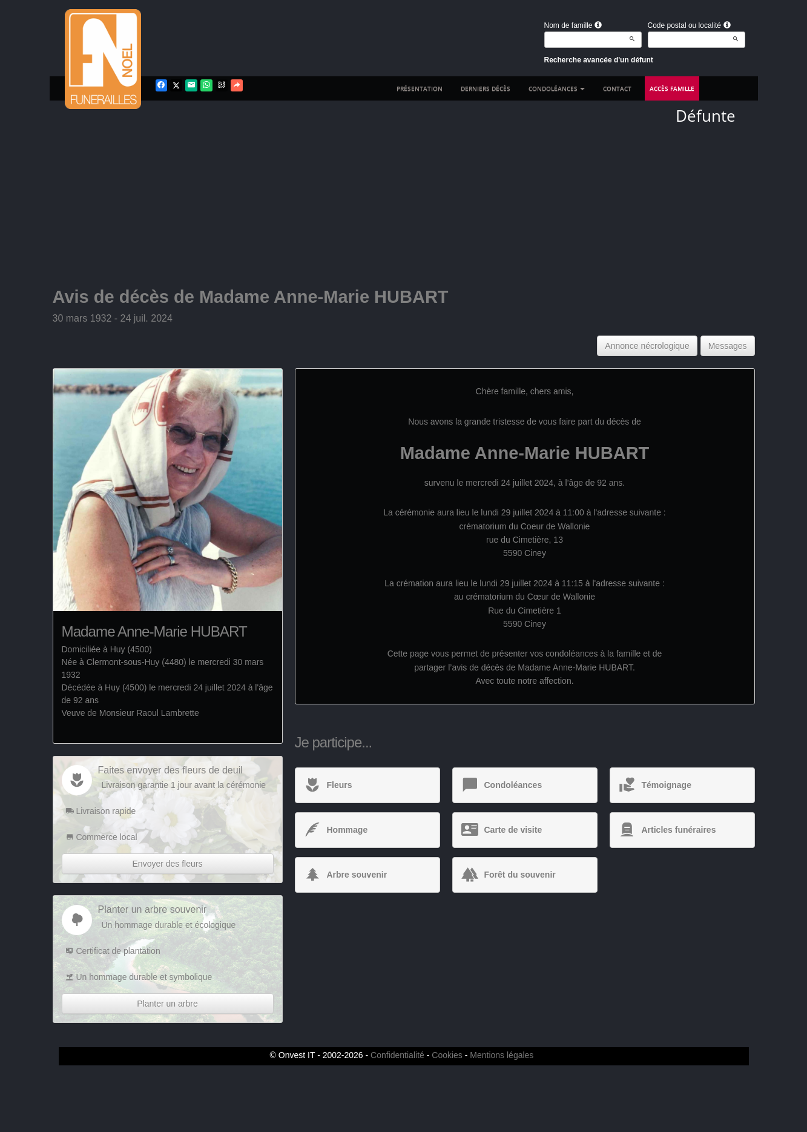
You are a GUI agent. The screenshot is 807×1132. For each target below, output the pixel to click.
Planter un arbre (167, 1003)
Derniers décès (485, 88)
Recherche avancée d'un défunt (598, 60)
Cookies (447, 1055)
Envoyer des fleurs (168, 864)
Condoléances (557, 88)
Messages (727, 346)
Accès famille (672, 88)
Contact (617, 88)
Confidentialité (397, 1055)
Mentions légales (501, 1055)
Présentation (420, 88)
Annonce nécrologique (647, 346)
